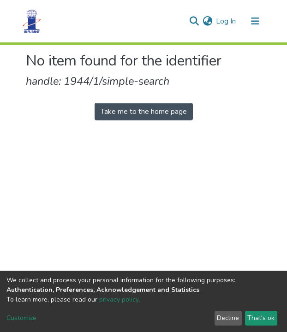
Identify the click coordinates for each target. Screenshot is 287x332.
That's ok (261, 318)
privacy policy (118, 299)
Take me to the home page (144, 112)
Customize (21, 318)
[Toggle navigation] (255, 21)
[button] (207, 21)
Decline (228, 318)
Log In (226, 21)
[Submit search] (194, 21)
